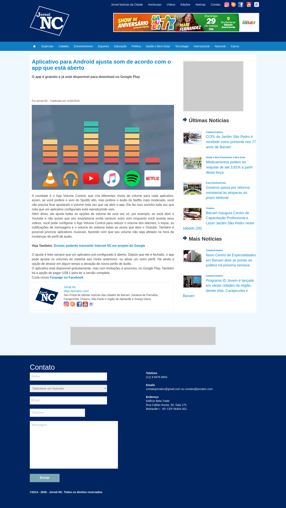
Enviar (45, 477)
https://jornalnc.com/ (76, 291)
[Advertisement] (213, 86)
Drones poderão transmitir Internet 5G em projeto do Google (99, 245)
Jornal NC (70, 287)
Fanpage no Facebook (66, 277)
